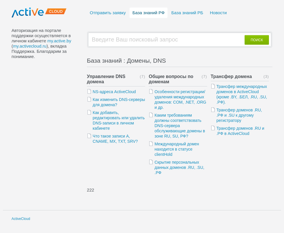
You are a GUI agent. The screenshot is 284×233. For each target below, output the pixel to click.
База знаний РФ (148, 12)
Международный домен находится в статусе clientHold (176, 149)
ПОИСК (257, 40)
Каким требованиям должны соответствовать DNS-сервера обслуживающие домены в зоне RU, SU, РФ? (179, 125)
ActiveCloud (21, 219)
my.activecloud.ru (30, 46)
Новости (218, 12)
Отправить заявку (108, 12)
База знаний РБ (187, 12)
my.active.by (59, 40)
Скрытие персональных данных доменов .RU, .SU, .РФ (179, 167)
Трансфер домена (231, 76)
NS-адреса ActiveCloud (114, 91)
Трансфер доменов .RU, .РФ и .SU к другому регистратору (239, 115)
